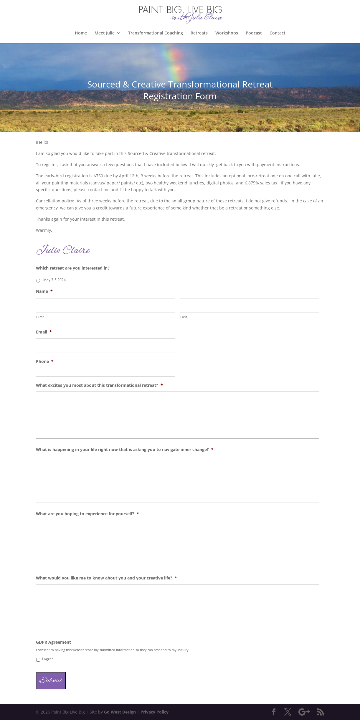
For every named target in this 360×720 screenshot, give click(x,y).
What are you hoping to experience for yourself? (87, 513)
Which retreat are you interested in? (73, 268)
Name (44, 291)
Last (183, 317)
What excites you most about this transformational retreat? (99, 385)
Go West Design (120, 712)
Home (81, 33)
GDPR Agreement (53, 642)
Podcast (254, 33)
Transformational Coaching (155, 33)
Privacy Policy (155, 712)
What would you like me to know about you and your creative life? (106, 578)
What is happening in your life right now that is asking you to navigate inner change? (125, 449)
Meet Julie (105, 33)
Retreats (199, 33)
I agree (48, 658)
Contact (277, 33)
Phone (45, 361)
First (40, 317)
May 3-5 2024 (54, 279)
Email (44, 332)
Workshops (226, 33)
